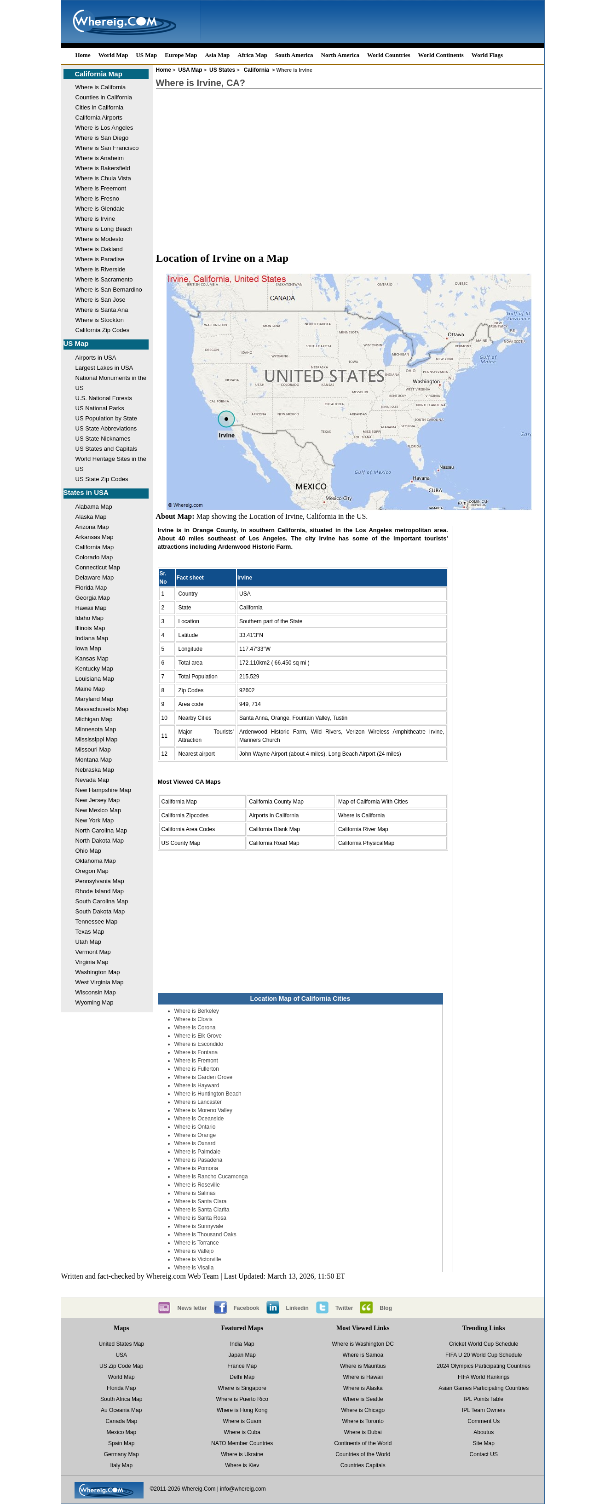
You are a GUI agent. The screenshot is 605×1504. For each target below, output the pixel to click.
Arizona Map (92, 526)
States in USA (86, 492)
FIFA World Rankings (484, 1377)
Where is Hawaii (363, 1377)
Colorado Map (94, 557)
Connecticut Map (98, 567)
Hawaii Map (91, 607)
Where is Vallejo (194, 1251)
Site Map (484, 1443)
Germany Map (121, 1454)
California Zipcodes (185, 815)
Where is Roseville (197, 1185)
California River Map (363, 829)
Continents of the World (363, 1443)
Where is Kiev (242, 1465)
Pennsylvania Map (99, 881)
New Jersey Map (97, 800)
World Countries (388, 55)
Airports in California (274, 815)
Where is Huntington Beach (208, 1094)
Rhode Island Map (99, 891)
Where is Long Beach (104, 228)
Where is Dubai (363, 1432)
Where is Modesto (99, 238)
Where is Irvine (95, 218)
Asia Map (217, 55)
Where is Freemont (101, 188)
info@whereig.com (243, 1489)
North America (340, 55)
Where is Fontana (196, 1052)
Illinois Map (90, 628)
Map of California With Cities (373, 801)
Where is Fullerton (196, 1069)
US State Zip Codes (101, 479)
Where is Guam (242, 1421)
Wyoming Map (94, 1002)
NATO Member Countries (242, 1443)
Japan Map (242, 1355)
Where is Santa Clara (200, 1201)
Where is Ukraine (242, 1454)
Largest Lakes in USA (104, 367)
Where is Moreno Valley (203, 1110)
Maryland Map (94, 698)
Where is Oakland (99, 249)
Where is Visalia (194, 1267)
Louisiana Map (95, 678)
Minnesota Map (95, 729)
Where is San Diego (102, 137)
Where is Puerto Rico (242, 1399)
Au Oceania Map (121, 1410)
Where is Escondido (199, 1044)
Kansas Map (92, 658)
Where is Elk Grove (198, 1036)
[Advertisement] (349, 162)
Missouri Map (93, 749)
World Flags (487, 55)
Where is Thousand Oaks (205, 1234)
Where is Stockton (99, 319)
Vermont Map (93, 951)
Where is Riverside (100, 269)
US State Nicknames (103, 438)
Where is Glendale (100, 208)
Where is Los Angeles (104, 127)
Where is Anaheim (99, 158)
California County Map (276, 801)
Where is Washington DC (363, 1344)
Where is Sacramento (104, 279)
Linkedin (297, 1308)
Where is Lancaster (198, 1102)
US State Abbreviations (106, 428)
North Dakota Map (99, 840)
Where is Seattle (363, 1399)
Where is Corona (195, 1027)
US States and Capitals (106, 448)
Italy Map (121, 1465)
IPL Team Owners (484, 1410)
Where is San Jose (100, 299)
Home (83, 55)
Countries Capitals (363, 1465)
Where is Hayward (196, 1085)
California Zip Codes (102, 330)
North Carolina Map (101, 830)
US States (222, 70)
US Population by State (106, 418)
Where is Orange (195, 1135)
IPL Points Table (483, 1399)
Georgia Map (92, 597)
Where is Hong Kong (242, 1410)
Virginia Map (92, 962)
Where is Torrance (196, 1243)
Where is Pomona (196, 1168)
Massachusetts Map (102, 709)
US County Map (181, 843)
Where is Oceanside (199, 1118)
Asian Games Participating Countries (483, 1388)
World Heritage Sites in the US (110, 463)
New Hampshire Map (103, 789)
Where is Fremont (196, 1060)
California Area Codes (188, 829)
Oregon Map (92, 870)
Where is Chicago (363, 1410)
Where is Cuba (242, 1432)
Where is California (100, 87)
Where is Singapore (242, 1388)
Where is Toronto (363, 1421)
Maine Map (90, 688)
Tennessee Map (96, 921)
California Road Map (274, 843)
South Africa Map (121, 1399)
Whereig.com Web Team (182, 1276)
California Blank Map (274, 829)
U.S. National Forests (104, 398)
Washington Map (97, 972)
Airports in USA (95, 357)
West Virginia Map (99, 982)
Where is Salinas (195, 1193)
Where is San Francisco (107, 147)
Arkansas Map (94, 537)
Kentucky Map (94, 668)
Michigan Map (94, 719)
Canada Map (121, 1421)
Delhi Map (242, 1377)
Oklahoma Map (95, 860)
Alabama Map (93, 506)
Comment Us (483, 1421)
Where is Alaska (363, 1388)
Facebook (246, 1308)
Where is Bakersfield (102, 168)
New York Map (94, 820)
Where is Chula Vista (103, 178)
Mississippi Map (96, 739)
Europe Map (181, 55)
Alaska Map (91, 516)
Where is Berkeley (196, 1011)
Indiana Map (92, 638)
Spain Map (121, 1443)
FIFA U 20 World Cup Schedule (483, 1355)
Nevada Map (92, 779)
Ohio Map (88, 850)
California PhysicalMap (366, 843)
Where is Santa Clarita (202, 1209)
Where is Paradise (99, 259)
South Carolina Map (101, 901)
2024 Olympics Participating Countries (483, 1366)
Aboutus (483, 1432)
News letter (192, 1308)
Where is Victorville (197, 1259)
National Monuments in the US (111, 382)
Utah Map (88, 941)
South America (294, 55)
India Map (242, 1344)
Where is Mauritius (363, 1366)
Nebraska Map (95, 769)
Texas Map (89, 931)
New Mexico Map (98, 810)
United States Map (121, 1344)
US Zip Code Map (121, 1366)
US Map (146, 55)
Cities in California (99, 107)
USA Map (190, 70)
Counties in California (104, 97)
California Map (98, 74)
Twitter (344, 1308)
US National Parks (99, 408)
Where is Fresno (97, 198)
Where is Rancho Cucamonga (211, 1176)
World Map (113, 55)
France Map (242, 1366)
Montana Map (93, 759)
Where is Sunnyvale (199, 1226)
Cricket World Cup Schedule (484, 1344)
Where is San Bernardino (108, 289)
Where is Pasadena (198, 1160)
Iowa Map (88, 648)
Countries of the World (362, 1454)
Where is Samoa (362, 1355)
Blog (386, 1308)
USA (121, 1355)
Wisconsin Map (95, 992)
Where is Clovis (193, 1019)
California (256, 70)
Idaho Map (89, 617)
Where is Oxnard (195, 1143)
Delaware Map (94, 577)
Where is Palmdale (197, 1151)
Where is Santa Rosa (200, 1218)
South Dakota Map (100, 911)
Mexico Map (121, 1432)
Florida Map (91, 587)
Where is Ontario (195, 1127)
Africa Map (252, 55)
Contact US (484, 1454)
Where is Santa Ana (101, 309)
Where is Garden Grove (203, 1077)
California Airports (99, 117)
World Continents (441, 55)
